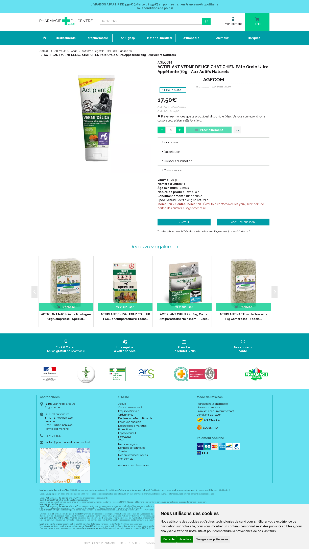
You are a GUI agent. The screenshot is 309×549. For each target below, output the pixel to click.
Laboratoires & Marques (132, 425)
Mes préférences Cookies (133, 455)
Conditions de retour (209, 414)
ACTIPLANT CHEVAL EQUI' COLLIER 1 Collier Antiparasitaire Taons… (125, 316)
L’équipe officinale (128, 411)
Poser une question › (243, 222)
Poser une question (129, 421)
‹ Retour (184, 222)
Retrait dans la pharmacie (212, 403)
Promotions (125, 429)
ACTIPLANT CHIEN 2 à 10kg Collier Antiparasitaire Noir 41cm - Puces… (184, 316)
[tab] (213, 142)
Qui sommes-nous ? (130, 407)
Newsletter (124, 436)
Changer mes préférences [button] (212, 539)
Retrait (66, 346)
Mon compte (125, 458)
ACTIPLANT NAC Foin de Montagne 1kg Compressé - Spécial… (66, 316)
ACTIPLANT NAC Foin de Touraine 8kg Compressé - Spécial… (243, 316)
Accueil (44, 50)
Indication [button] (169, 142)
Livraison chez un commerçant (215, 411)
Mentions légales (128, 444)
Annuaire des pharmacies (133, 465)
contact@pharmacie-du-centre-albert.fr (69, 442)
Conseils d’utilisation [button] (176, 161)
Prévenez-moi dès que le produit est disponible (191, 116)
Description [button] (170, 152)
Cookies (122, 451)
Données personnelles (131, 447)
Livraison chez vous (208, 407)
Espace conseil (127, 433)
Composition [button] (171, 170)
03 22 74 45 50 (53, 435)
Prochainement (209, 130)
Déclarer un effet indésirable (135, 418)
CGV (120, 440)
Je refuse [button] (185, 539)
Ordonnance (125, 414)
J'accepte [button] (169, 539)
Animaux (60, 50)
